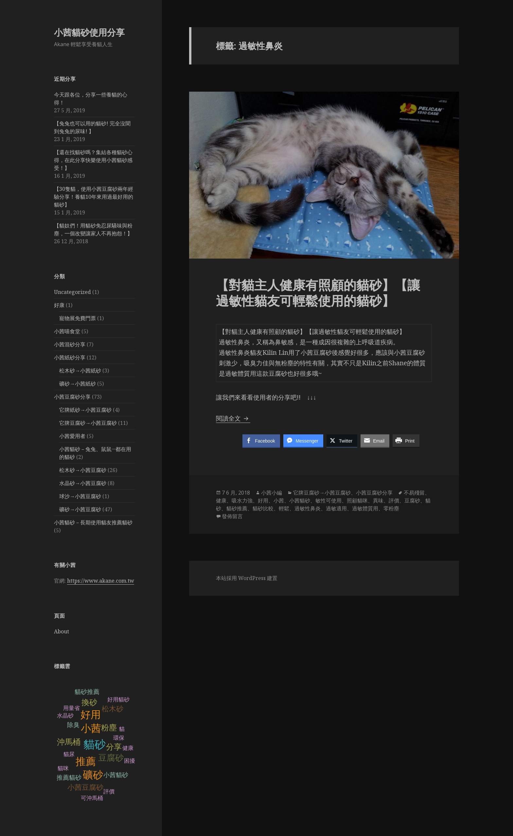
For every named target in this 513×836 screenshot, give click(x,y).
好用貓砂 (118, 700)
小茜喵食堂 (67, 331)
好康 (59, 305)
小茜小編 (271, 492)
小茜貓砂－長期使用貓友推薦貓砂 (93, 522)
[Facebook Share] (261, 440)
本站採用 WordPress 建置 (246, 578)
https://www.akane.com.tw (100, 580)
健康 (221, 500)
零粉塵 (391, 508)
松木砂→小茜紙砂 (80, 370)
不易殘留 (414, 492)
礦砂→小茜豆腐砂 (80, 509)
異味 (378, 500)
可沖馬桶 (92, 798)
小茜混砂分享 (69, 344)
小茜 (91, 728)
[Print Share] (406, 440)
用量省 (71, 708)
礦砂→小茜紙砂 (77, 383)
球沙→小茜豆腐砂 (80, 496)
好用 (90, 714)
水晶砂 (65, 716)
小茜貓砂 (115, 775)
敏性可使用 (328, 500)
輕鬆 (284, 508)
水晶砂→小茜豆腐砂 (82, 483)
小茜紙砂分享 (69, 357)
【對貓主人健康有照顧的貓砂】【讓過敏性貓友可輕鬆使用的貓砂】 (318, 292)
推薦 (86, 761)
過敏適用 (336, 508)
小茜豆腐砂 (85, 787)
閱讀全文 (233, 418)
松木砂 (112, 709)
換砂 (89, 702)
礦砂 (93, 775)
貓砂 (94, 744)
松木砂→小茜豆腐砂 (82, 470)
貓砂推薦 (87, 691)
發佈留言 (232, 516)
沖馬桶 (68, 741)
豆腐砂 (111, 758)
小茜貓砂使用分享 (89, 32)
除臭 (73, 724)
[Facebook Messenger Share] (303, 440)
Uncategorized (72, 292)
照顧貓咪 (357, 500)
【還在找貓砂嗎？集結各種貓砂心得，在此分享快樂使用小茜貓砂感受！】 (93, 160)
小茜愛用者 (72, 436)
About (61, 631)
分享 (114, 746)
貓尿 (69, 754)
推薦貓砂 (69, 777)
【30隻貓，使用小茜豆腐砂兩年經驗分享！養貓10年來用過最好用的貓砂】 (93, 196)
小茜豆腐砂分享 (72, 396)
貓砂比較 (263, 508)
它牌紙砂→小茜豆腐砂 (85, 409)
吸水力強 (242, 500)
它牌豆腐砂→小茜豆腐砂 (88, 423)
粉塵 (109, 727)
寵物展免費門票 (77, 318)
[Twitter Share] (342, 440)
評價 (394, 500)
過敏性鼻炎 (307, 508)
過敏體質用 (365, 508)
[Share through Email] (375, 440)
